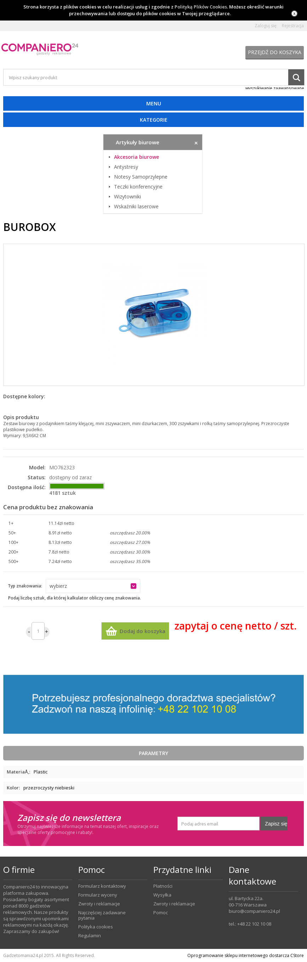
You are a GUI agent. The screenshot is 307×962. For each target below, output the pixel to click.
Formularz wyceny (97, 895)
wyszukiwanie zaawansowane (274, 88)
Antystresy (126, 167)
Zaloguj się (266, 26)
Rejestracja (293, 26)
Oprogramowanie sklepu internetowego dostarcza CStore (245, 955)
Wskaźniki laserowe (136, 206)
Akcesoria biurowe (136, 157)
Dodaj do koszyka (142, 630)
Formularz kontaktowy (102, 886)
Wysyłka (162, 895)
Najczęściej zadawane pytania (102, 915)
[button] (93, 586)
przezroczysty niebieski (48, 787)
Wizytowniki (127, 196)
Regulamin (89, 935)
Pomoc (160, 912)
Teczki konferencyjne (138, 187)
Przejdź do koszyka (274, 52)
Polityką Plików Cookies (201, 7)
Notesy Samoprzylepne (140, 177)
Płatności (162, 886)
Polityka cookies (95, 926)
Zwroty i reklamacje (99, 903)
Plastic (40, 772)
